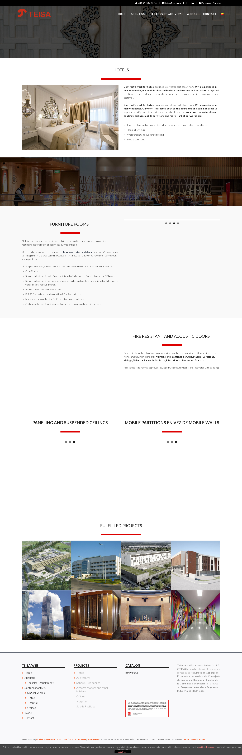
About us (138, 13)
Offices (31, 718)
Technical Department (40, 693)
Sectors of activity (166, 13)
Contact (210, 13)
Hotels (31, 708)
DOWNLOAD (131, 684)
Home (121, 13)
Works (192, 13)
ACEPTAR (122, 752)
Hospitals (33, 713)
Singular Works (36, 703)
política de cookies (207, 747)
